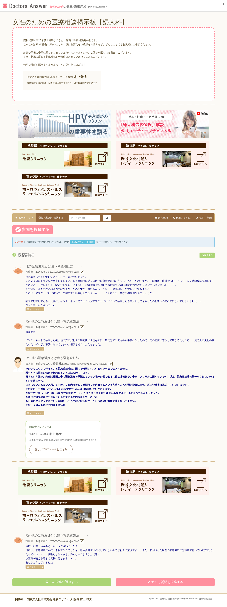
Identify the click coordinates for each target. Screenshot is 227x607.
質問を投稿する (32, 229)
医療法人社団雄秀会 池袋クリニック (47, 77)
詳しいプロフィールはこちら (51, 449)
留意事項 (161, 217)
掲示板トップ (24, 217)
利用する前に (182, 217)
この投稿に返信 (62, 582)
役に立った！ (35, 309)
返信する (207, 255)
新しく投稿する (165, 582)
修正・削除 (204, 217)
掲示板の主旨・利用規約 (82, 242)
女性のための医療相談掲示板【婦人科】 (70, 22)
